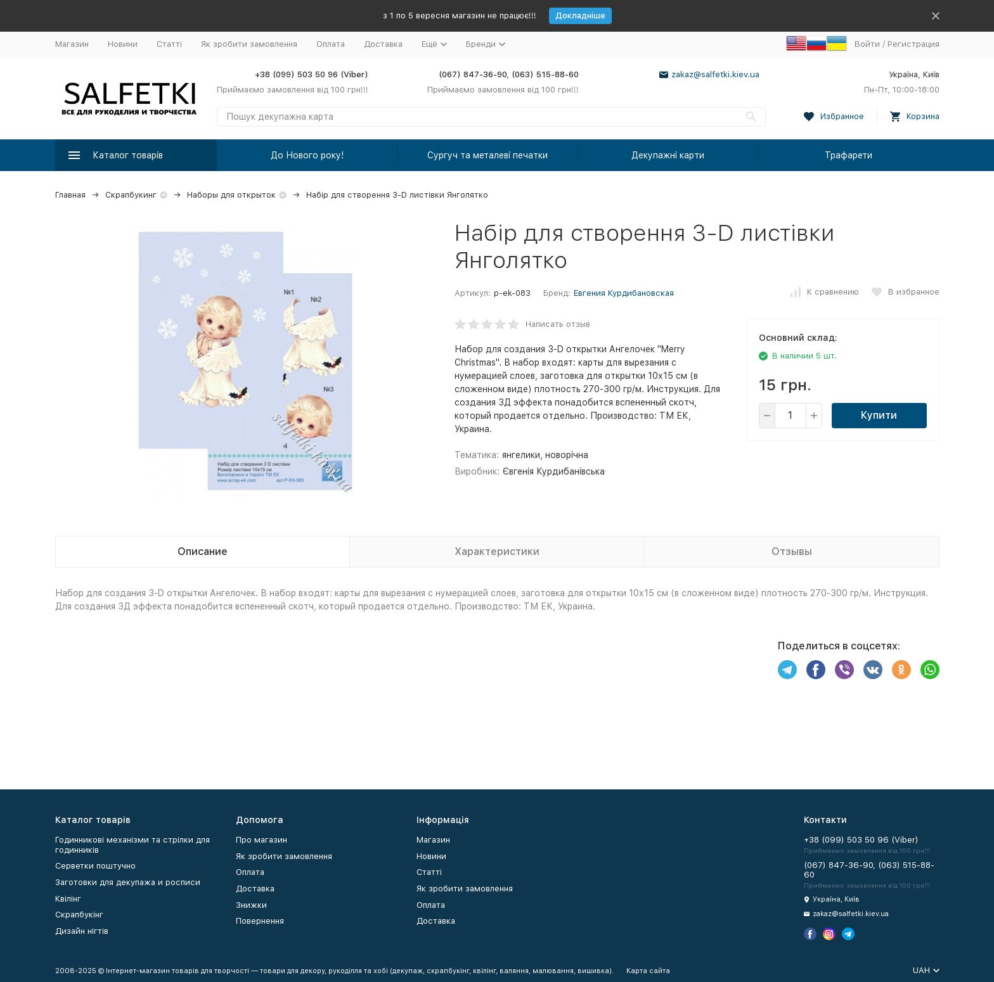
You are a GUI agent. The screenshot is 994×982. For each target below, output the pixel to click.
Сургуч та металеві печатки (487, 155)
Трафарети (848, 155)
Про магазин (261, 840)
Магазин (72, 44)
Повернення (260, 921)
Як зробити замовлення (249, 44)
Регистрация (913, 44)
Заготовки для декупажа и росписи (127, 882)
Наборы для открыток (231, 195)
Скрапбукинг (131, 195)
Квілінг (68, 898)
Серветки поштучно (95, 865)
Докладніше (580, 15)
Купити (879, 415)
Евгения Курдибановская (624, 293)
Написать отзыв (558, 324)
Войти (867, 44)
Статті (169, 44)
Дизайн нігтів (81, 931)
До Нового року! (307, 155)
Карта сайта (648, 971)
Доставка (383, 44)
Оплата (330, 44)
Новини (123, 44)
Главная (70, 195)
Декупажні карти (667, 155)
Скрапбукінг (79, 914)
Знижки (251, 905)
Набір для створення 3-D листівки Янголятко (397, 195)
